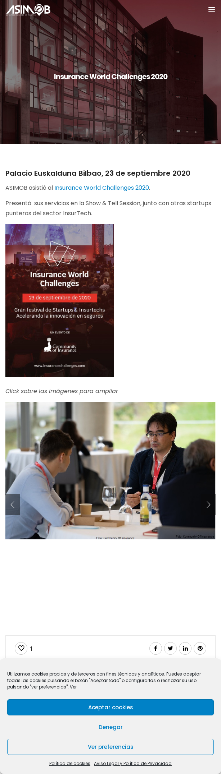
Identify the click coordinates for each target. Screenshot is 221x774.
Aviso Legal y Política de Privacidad (133, 763)
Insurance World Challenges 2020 (101, 188)
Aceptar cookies (110, 707)
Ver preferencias (111, 747)
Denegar (111, 727)
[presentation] (12, 504)
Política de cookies (69, 763)
